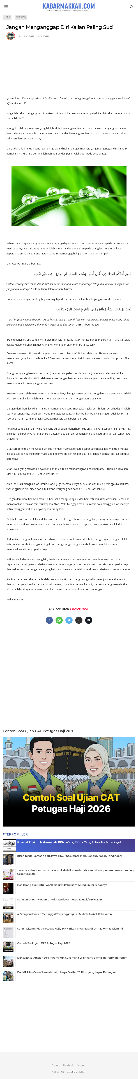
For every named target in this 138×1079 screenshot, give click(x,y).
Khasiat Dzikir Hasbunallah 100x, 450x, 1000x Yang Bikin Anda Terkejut (69, 842)
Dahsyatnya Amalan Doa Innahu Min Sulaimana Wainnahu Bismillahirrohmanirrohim (72, 957)
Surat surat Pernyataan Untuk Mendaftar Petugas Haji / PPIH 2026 (60, 899)
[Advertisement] (69, 67)
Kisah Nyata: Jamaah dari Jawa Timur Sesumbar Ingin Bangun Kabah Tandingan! (69, 856)
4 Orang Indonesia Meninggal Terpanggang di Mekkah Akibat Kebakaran (64, 914)
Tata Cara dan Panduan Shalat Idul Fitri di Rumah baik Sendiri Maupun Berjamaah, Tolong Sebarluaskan (75, 872)
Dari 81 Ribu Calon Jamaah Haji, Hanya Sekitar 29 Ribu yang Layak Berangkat (67, 972)
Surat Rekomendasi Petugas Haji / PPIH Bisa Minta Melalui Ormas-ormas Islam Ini (70, 928)
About (56, 1065)
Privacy (81, 1065)
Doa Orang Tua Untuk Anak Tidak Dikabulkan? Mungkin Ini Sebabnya (62, 885)
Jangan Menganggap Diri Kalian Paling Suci (59, 27)
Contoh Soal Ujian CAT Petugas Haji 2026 (38, 731)
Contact (68, 1065)
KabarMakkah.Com (39, 35)
